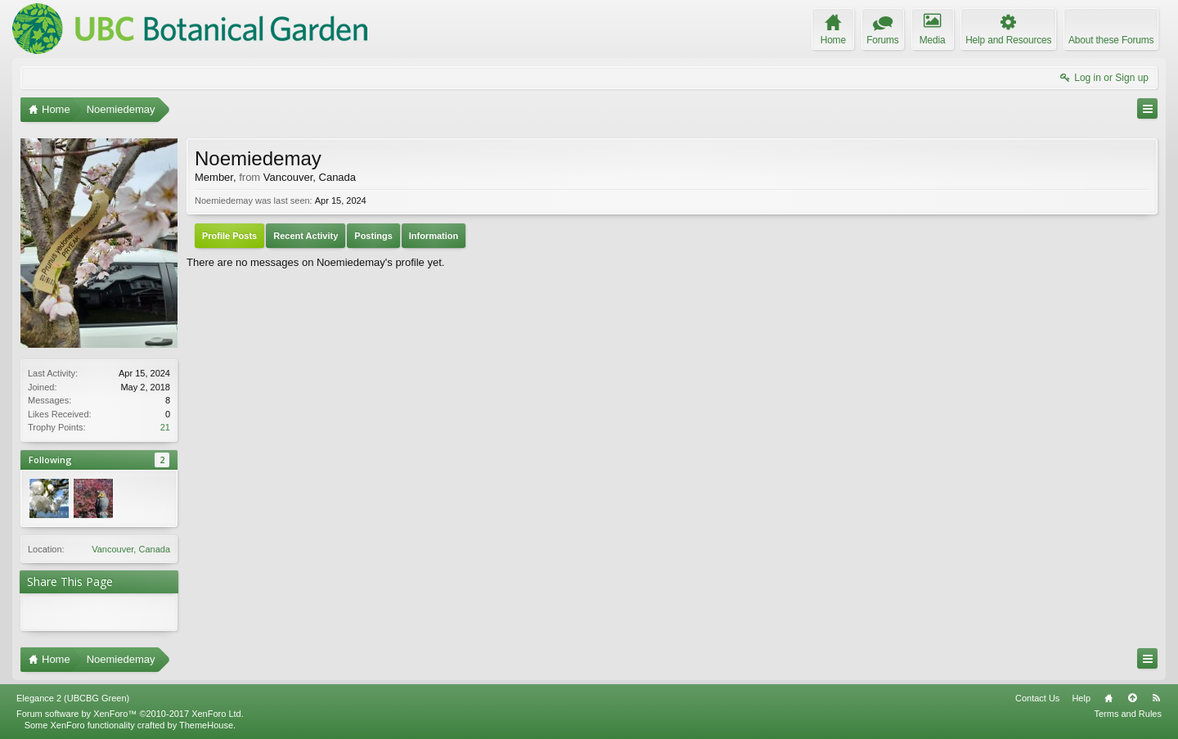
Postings (373, 236)
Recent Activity (305, 236)
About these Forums (1110, 40)
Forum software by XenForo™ (130, 714)
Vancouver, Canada (131, 549)
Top (1132, 698)
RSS (1156, 698)
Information (434, 236)
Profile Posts (229, 236)
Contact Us (1037, 698)
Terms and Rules (1128, 714)
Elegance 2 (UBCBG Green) (72, 698)
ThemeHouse (206, 725)
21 (165, 427)
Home (1108, 698)
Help (1081, 698)
